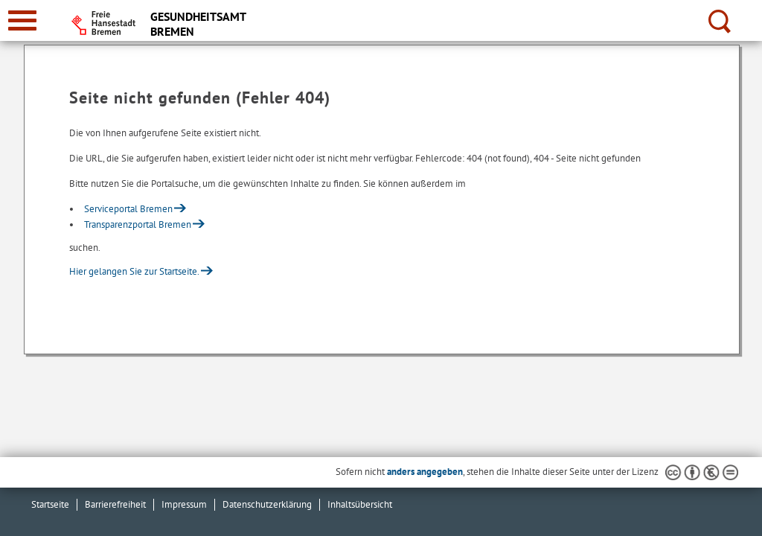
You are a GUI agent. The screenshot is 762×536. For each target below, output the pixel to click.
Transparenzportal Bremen (137, 224)
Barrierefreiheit (115, 504)
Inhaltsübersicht (359, 504)
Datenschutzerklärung (267, 504)
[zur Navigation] (22, 20)
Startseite (50, 504)
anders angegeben (425, 471)
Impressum (184, 504)
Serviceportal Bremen (128, 208)
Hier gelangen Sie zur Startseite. (134, 271)
